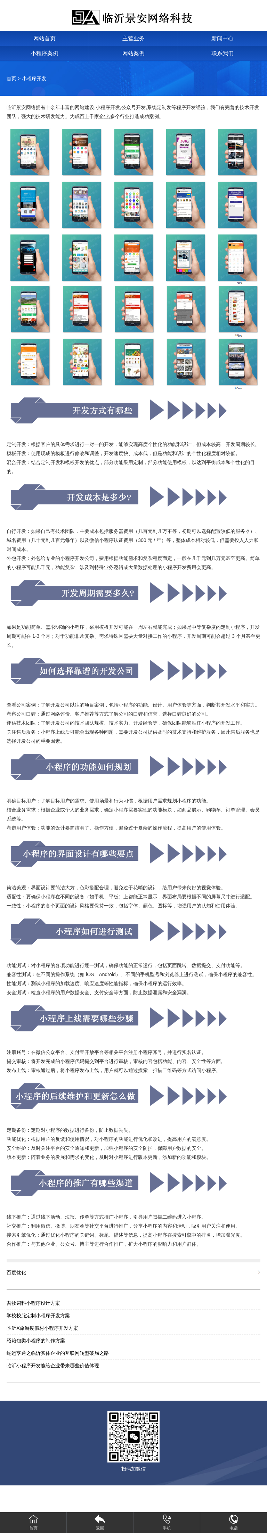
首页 (11, 78)
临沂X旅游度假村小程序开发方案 (42, 1328)
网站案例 (133, 53)
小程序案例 (44, 53)
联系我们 (222, 53)
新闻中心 (222, 38)
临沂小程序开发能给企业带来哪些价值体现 (53, 1365)
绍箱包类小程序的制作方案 (36, 1340)
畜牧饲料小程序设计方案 (33, 1303)
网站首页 (44, 38)
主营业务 (133, 38)
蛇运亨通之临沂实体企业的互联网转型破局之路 (58, 1353)
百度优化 (16, 1272)
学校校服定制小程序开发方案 (38, 1315)
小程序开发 (34, 78)
